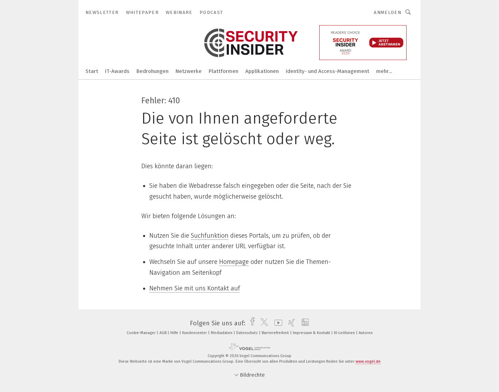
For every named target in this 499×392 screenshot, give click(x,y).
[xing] (290, 323)
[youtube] (276, 323)
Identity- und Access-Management (327, 71)
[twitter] (262, 323)
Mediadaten (222, 333)
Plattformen (223, 71)
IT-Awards (117, 71)
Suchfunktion (210, 235)
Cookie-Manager (142, 333)
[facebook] (250, 323)
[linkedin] (303, 323)
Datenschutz (247, 333)
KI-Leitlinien (345, 333)
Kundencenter (195, 333)
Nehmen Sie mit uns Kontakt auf (194, 288)
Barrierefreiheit (276, 333)
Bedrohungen (152, 71)
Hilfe (174, 333)
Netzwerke (189, 71)
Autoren (366, 333)
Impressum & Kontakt (312, 333)
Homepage (234, 262)
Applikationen (262, 71)
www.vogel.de (368, 361)
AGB (163, 333)
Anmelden (387, 12)
